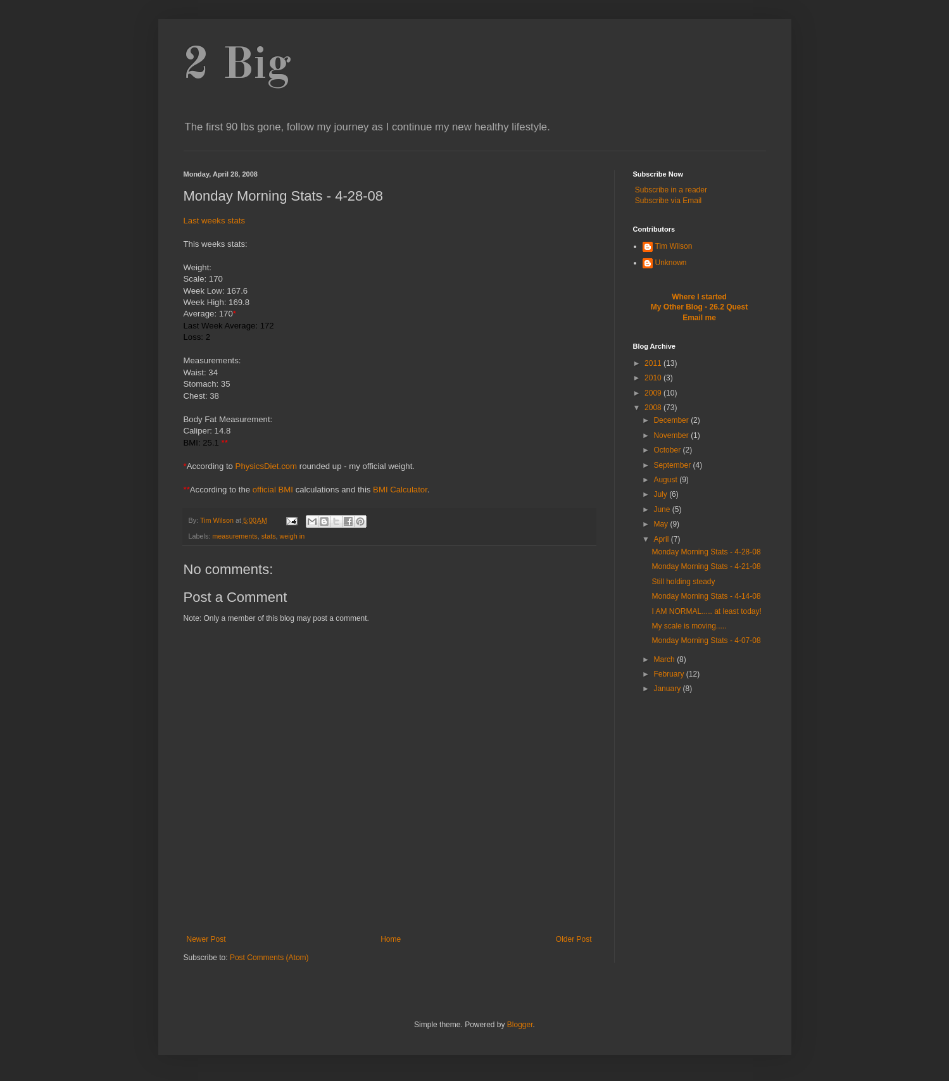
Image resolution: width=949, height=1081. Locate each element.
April (661, 539)
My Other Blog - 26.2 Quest (699, 307)
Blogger (520, 1024)
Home (390, 939)
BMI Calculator (400, 489)
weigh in (292, 536)
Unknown (671, 262)
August (666, 479)
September (673, 465)
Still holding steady (683, 581)
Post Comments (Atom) (269, 957)
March (665, 659)
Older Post (574, 939)
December (672, 420)
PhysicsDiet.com (266, 466)
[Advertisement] (389, 914)
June (662, 509)
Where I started (699, 296)
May (661, 524)
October (667, 450)
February (669, 674)
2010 (653, 377)
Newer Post (206, 939)
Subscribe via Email (668, 200)
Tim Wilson (674, 246)
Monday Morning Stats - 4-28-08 (705, 551)
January (667, 688)
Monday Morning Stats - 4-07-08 (705, 640)
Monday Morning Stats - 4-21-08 (705, 566)
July (661, 494)
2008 (653, 407)
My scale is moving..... (688, 626)
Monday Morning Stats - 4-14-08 (705, 596)
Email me (699, 317)
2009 (653, 393)
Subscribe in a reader (671, 189)
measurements (234, 536)
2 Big (237, 66)
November (672, 435)
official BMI (273, 489)
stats (268, 536)
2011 (653, 363)
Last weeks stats (214, 220)
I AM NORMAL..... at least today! (706, 611)
